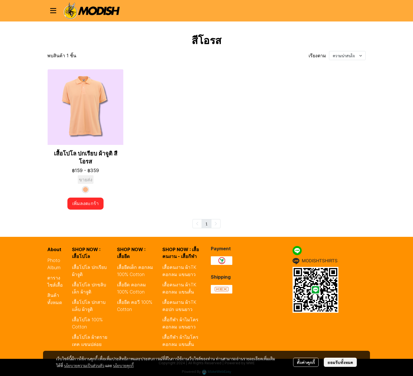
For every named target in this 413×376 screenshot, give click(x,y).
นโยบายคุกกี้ (123, 365)
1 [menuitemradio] (206, 223)
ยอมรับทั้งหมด (340, 362)
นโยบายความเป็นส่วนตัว (84, 365)
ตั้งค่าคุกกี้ (306, 362)
